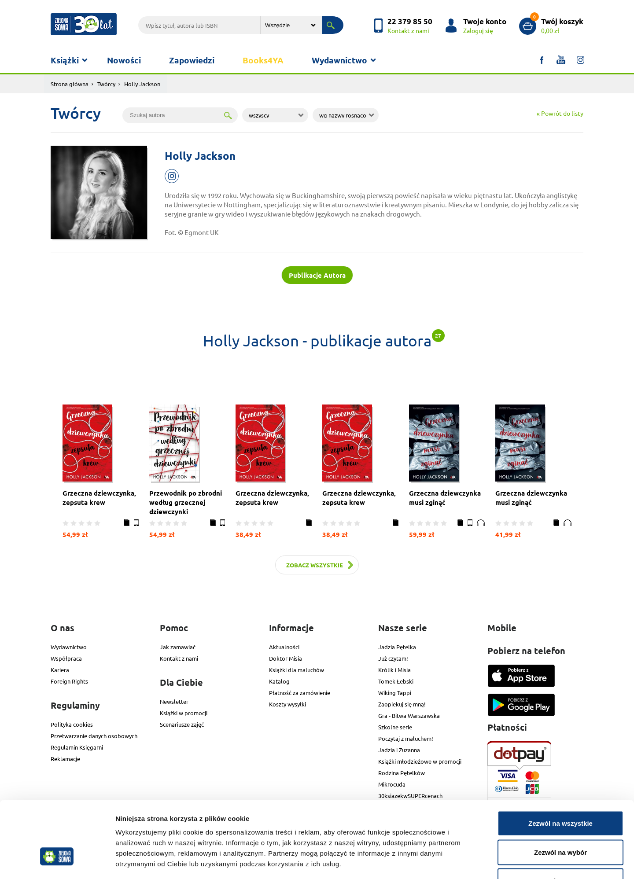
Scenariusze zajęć (182, 724)
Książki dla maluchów (296, 669)
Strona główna (69, 84)
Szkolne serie (395, 727)
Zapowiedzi (191, 60)
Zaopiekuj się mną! (402, 704)
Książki (65, 60)
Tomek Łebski (395, 681)
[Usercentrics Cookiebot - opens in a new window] (57, 861)
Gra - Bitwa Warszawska (409, 715)
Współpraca (66, 658)
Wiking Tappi (394, 692)
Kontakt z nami (179, 658)
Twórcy (106, 84)
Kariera (60, 669)
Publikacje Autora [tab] (317, 275)
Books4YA (263, 60)
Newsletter (174, 701)
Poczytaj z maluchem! (405, 738)
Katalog (279, 681)
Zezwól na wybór (560, 792)
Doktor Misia (285, 658)
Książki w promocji (183, 713)
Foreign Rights (69, 681)
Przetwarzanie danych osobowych (94, 735)
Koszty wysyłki (287, 704)
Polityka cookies (72, 724)
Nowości (124, 60)
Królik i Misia (394, 669)
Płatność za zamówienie (299, 692)
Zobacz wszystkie (314, 565)
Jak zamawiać (177, 647)
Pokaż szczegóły (469, 861)
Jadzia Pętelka (397, 647)
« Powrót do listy (560, 113)
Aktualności (284, 647)
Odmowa (560, 821)
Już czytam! (393, 658)
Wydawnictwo (339, 60)
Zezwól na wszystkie (560, 763)
